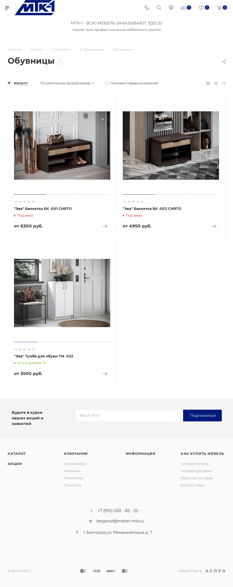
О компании (75, 464)
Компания (76, 453)
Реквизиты (73, 478)
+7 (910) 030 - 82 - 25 (118, 511)
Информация (141, 453)
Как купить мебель (202, 453)
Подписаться (203, 415)
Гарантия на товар (197, 478)
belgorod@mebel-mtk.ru (120, 520)
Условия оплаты (194, 464)
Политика (72, 485)
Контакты (72, 471)
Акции (15, 464)
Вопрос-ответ (192, 485)
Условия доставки (196, 471)
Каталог (17, 453)
